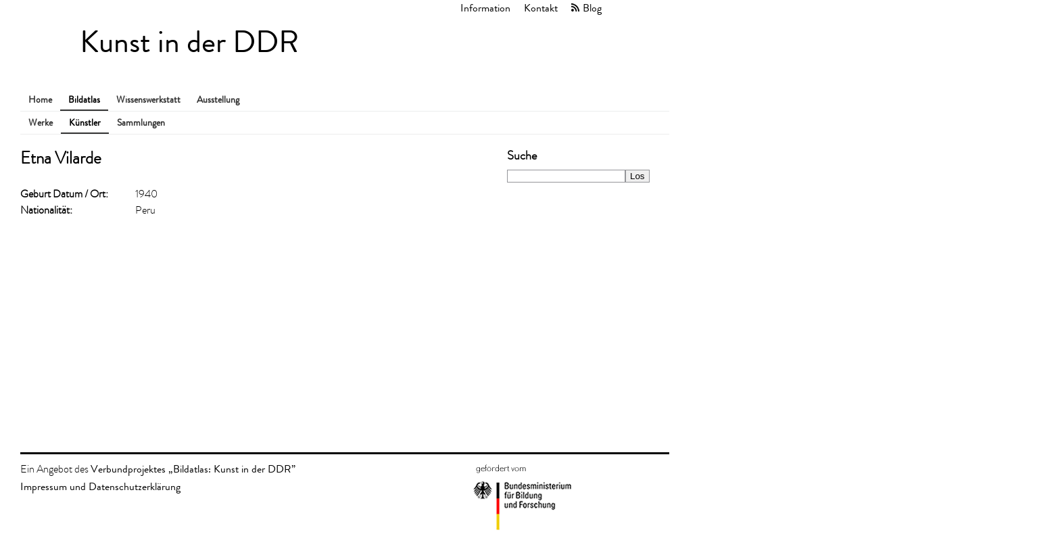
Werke (40, 122)
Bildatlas (84, 99)
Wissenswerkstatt (148, 99)
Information (485, 8)
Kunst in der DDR (189, 42)
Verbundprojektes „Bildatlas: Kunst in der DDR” (193, 469)
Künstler (85, 122)
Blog (592, 8)
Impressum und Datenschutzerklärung (100, 486)
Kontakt (541, 8)
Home (40, 99)
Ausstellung (218, 99)
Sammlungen (141, 122)
